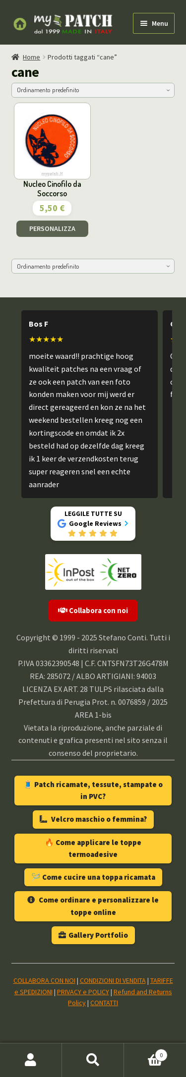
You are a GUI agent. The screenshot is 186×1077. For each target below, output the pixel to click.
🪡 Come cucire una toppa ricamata (93, 877)
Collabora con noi (93, 610)
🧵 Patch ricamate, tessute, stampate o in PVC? (93, 790)
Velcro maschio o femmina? (93, 819)
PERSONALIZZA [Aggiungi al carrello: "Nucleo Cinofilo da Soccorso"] (52, 228)
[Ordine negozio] (93, 90)
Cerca (93, 1060)
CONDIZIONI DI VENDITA (113, 980)
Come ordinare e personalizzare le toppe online (93, 905)
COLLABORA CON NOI (44, 980)
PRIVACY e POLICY (83, 991)
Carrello (146, 1053)
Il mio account (31, 1060)
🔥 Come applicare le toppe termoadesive (93, 848)
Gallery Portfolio (93, 935)
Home (31, 57)
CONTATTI (104, 1002)
